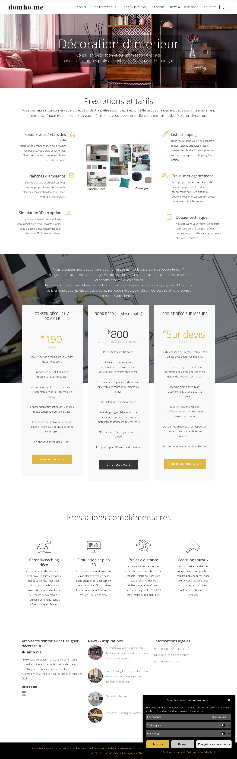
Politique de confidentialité (201, 752)
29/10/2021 (111, 718)
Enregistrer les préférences (214, 744)
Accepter (158, 744)
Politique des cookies (174, 752)
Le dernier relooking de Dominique (125, 713)
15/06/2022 (111, 701)
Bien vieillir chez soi (116, 696)
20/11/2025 (111, 664)
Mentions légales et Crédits (171, 655)
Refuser (183, 744)
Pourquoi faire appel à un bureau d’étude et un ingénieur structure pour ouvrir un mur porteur (126, 653)
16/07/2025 (111, 687)
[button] (229, 700)
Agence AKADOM (136, 753)
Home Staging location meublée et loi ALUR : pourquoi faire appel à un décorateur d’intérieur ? (126, 676)
